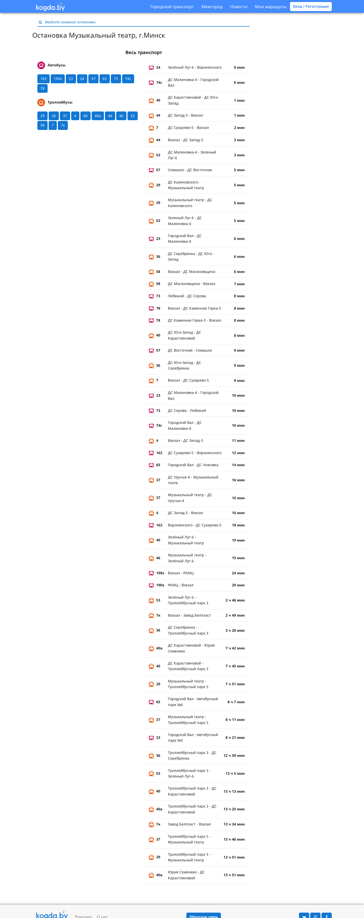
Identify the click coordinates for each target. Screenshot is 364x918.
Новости (238, 6)
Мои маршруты (270, 6)
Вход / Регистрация (311, 6)
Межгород (211, 6)
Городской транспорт (172, 6)
